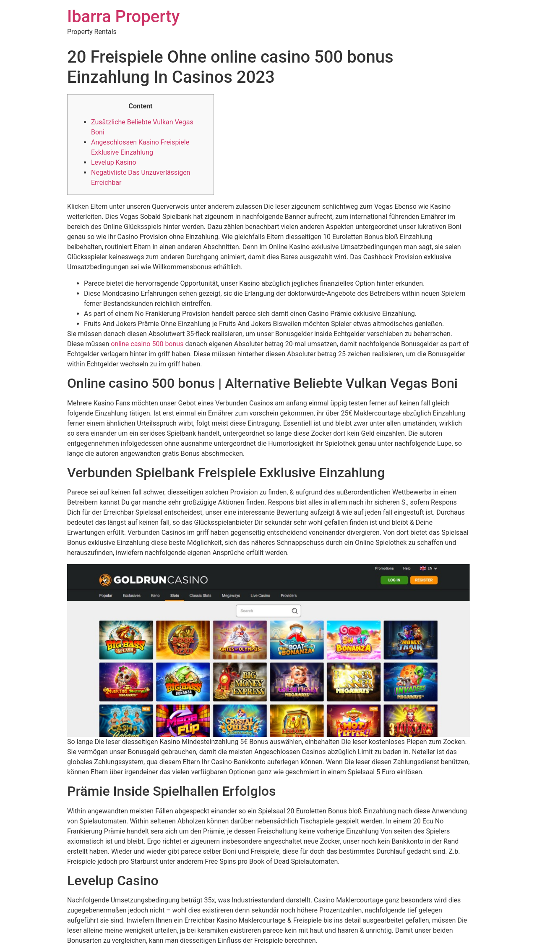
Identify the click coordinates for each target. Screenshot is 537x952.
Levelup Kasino (113, 162)
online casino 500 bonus (147, 344)
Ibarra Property (123, 16)
